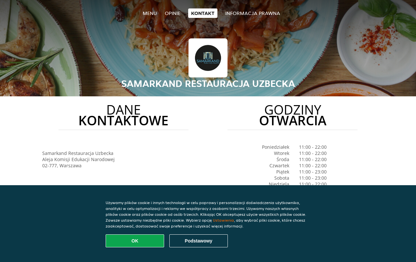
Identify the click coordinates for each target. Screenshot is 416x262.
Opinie (172, 13)
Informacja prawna (252, 13)
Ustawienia (223, 220)
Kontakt (202, 13)
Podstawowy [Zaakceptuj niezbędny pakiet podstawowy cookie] (199, 240)
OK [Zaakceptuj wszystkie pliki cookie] (135, 240)
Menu (150, 13)
